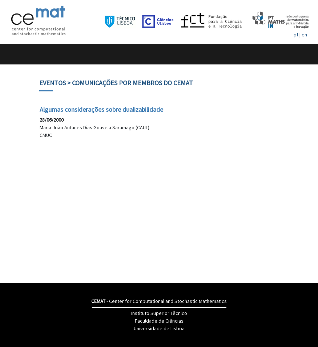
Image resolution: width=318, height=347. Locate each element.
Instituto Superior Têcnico (159, 313)
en (304, 34)
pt (296, 34)
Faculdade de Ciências (159, 321)
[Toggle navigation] (13, 54)
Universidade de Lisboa (159, 328)
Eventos (52, 83)
